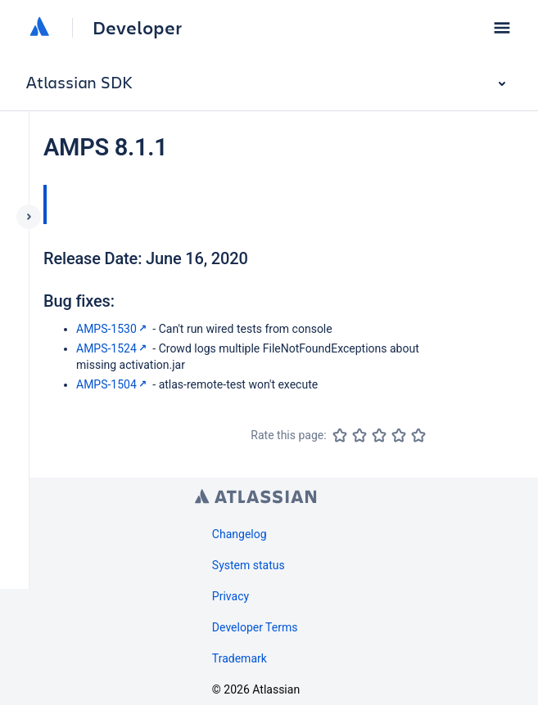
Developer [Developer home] (137, 28)
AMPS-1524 (113, 348)
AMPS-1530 (113, 328)
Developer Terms (255, 627)
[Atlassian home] (39, 28)
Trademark (239, 658)
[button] (502, 27)
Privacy (230, 596)
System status (248, 565)
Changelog (239, 534)
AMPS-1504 (113, 384)
